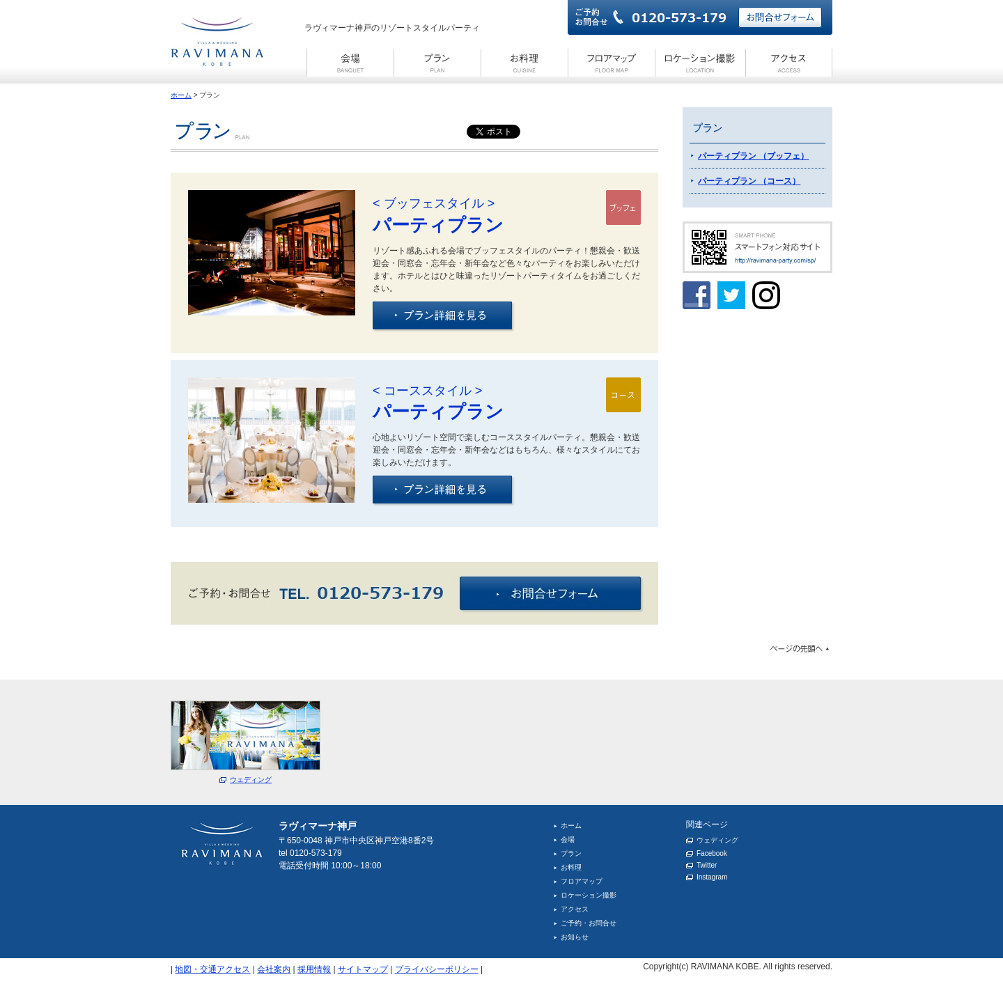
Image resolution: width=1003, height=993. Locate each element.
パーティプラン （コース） (749, 181)
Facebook (712, 853)
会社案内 (273, 969)
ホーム (181, 95)
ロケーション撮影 (588, 895)
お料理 (571, 867)
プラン (571, 853)
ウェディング (717, 840)
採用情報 (314, 969)
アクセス (575, 909)
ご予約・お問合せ (588, 923)
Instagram (712, 877)
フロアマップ (581, 881)
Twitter (707, 865)
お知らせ (575, 937)
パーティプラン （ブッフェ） (753, 156)
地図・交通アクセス (212, 969)
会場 (568, 839)
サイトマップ (363, 969)
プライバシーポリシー (437, 969)
